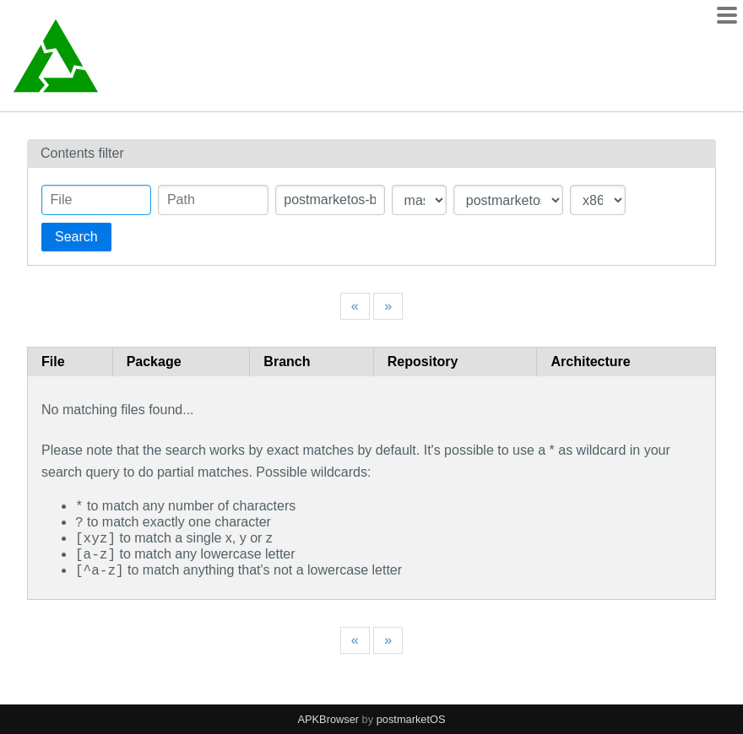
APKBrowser (329, 719)
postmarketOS (411, 719)
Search (76, 236)
